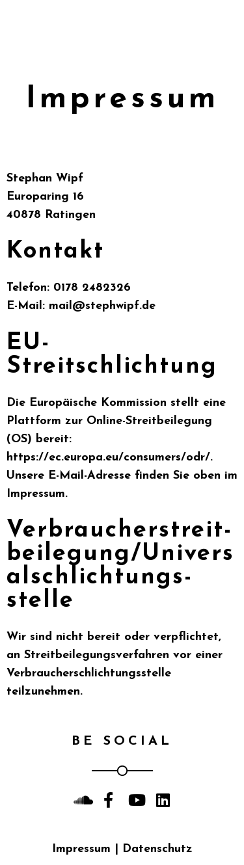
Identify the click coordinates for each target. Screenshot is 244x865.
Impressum (81, 849)
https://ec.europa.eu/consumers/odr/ (108, 457)
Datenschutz (157, 849)
